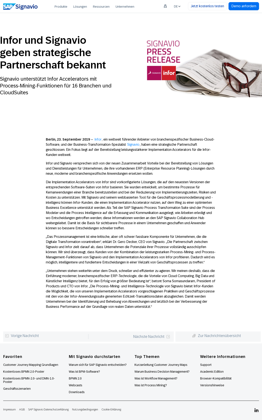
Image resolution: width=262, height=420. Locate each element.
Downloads (77, 392)
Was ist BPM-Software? (84, 371)
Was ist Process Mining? (151, 385)
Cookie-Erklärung (111, 409)
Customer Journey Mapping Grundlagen (30, 364)
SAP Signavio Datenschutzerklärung (48, 409)
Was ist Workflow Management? (156, 378)
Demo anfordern (243, 6)
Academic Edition (212, 371)
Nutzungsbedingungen (85, 409)
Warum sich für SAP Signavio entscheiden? (98, 364)
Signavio (133, 144)
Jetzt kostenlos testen (207, 6)
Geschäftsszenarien (17, 388)
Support (205, 364)
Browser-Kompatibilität (216, 378)
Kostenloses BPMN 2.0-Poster (23, 371)
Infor (97, 139)
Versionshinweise (212, 385)
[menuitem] (61, 6)
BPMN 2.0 (75, 378)
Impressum (9, 409)
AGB (22, 409)
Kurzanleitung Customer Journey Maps (161, 364)
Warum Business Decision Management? (162, 371)
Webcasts (75, 385)
